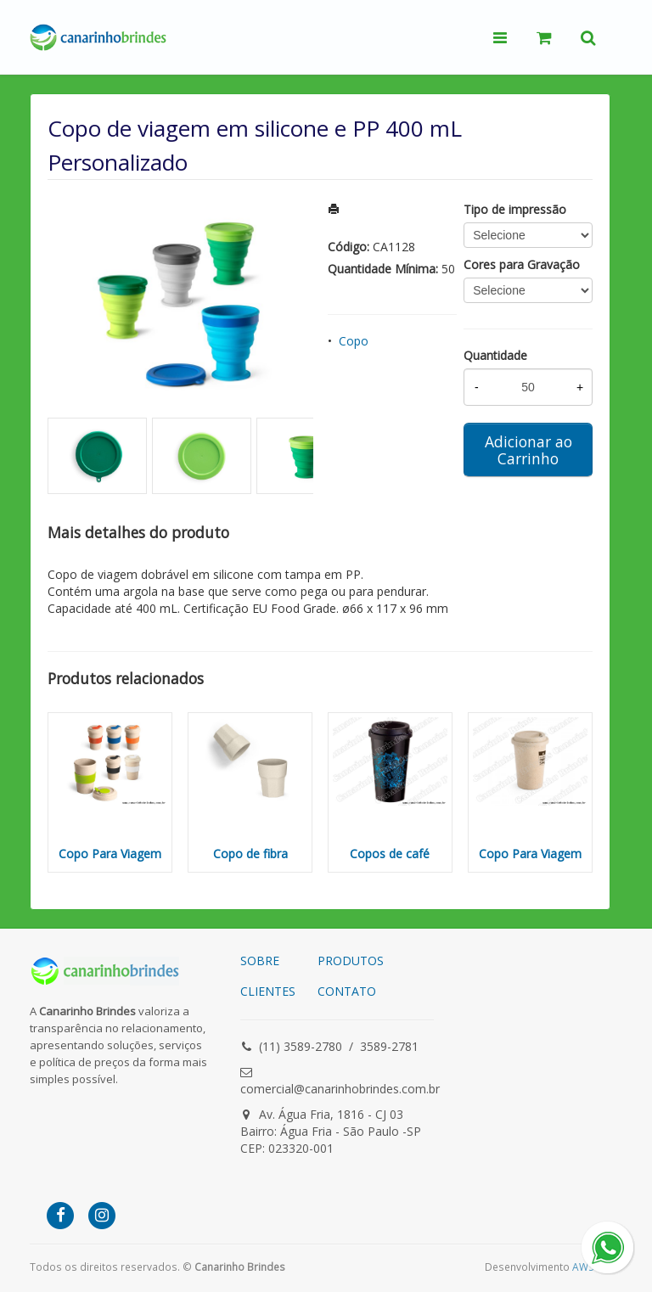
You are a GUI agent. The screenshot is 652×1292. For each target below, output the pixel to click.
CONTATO (347, 991)
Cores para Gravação (522, 264)
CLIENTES (267, 991)
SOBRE (259, 960)
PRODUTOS (351, 960)
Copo (353, 341)
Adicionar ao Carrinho (528, 450)
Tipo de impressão (515, 209)
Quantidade (495, 355)
